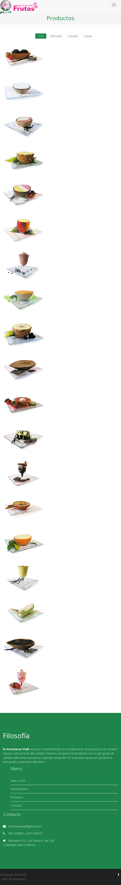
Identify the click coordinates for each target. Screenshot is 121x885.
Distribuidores (19, 789)
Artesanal (56, 36)
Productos (16, 797)
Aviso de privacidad (13, 879)
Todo (41, 36)
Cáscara (73, 36)
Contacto (16, 805)
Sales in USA (17, 781)
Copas (88, 36)
